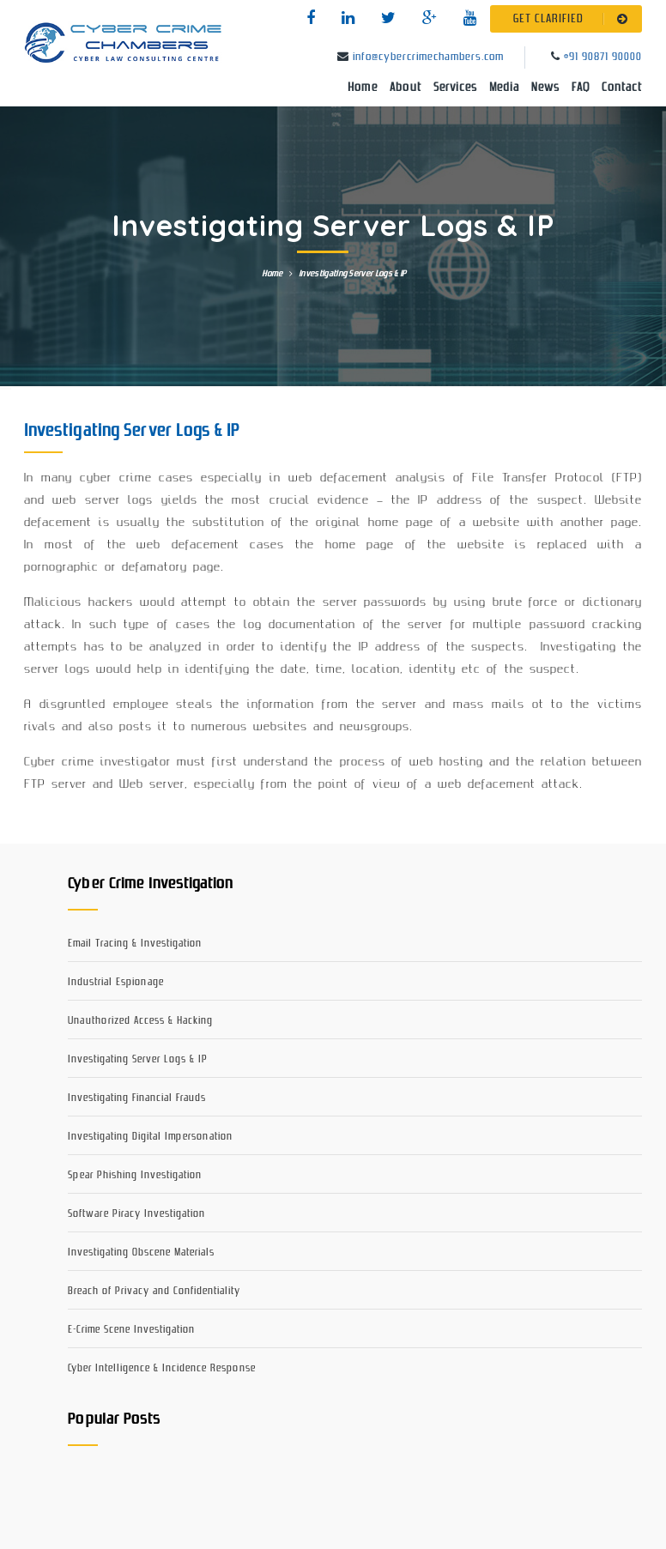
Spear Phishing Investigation (135, 1175)
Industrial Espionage (116, 982)
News (545, 88)
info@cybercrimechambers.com (428, 57)
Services (455, 88)
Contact (622, 88)
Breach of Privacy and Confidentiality (154, 1291)
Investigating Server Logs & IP (138, 1059)
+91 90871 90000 (603, 57)
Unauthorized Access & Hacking (140, 1020)
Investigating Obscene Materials (141, 1252)
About (405, 88)
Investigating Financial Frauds (137, 1098)
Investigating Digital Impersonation (150, 1136)
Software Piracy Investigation (136, 1213)
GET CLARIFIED (573, 19)
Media (504, 88)
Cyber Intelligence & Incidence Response (162, 1368)
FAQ (581, 88)
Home (363, 88)
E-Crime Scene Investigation (131, 1329)
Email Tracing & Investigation (135, 943)
